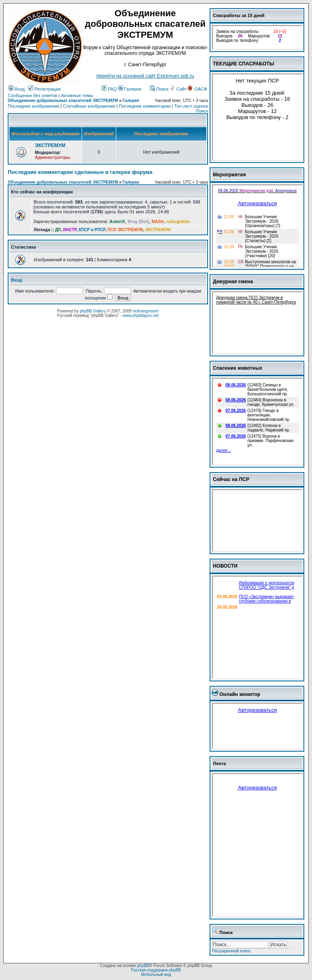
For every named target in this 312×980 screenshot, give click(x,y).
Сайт (179, 89)
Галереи (129, 89)
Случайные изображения (89, 106)
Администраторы (52, 157)
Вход (17, 89)
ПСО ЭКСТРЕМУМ (125, 230)
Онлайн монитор (239, 694)
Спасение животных (237, 368)
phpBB (143, 965)
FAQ (109, 89)
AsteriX (117, 221)
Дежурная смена (233, 281)
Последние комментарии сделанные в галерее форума (80, 172)
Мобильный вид (156, 974)
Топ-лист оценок (191, 106)
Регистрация (44, 89)
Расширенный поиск (231, 951)
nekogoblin (178, 221)
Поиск (159, 89)
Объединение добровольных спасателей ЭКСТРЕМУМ (63, 100)
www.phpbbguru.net (140, 315)
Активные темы (77, 95)
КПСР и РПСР (92, 230)
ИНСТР (69, 230)
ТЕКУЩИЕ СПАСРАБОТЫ (243, 64)
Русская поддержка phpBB (156, 970)
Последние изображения (33, 106)
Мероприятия (229, 175)
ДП (58, 230)
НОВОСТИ (225, 566)
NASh (158, 221)
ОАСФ (197, 89)
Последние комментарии (144, 106)
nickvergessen (145, 311)
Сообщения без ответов (32, 95)
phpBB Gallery (93, 311)
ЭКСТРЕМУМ (50, 145)
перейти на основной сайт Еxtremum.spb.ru (145, 76)
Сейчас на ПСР (231, 479)
